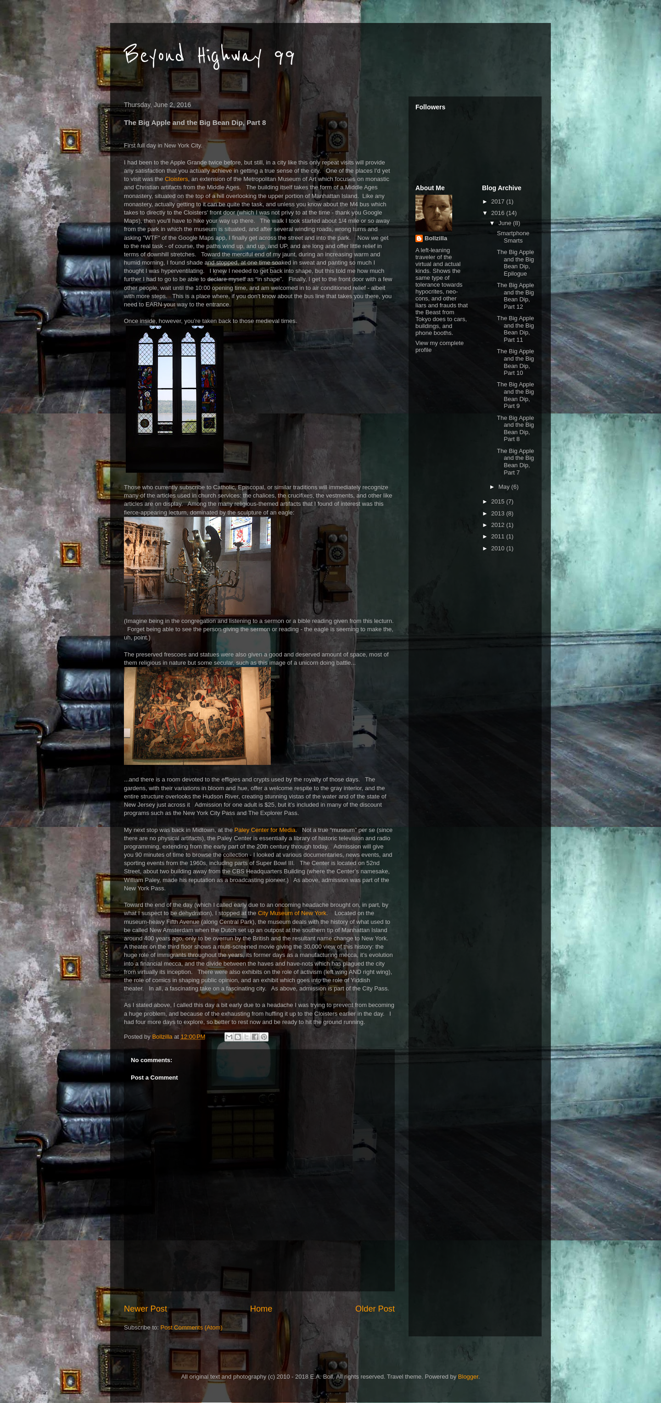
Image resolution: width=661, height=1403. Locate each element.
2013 (498, 513)
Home (261, 1308)
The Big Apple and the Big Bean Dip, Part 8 (515, 428)
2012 (498, 524)
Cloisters (176, 178)
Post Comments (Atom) (192, 1327)
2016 (498, 212)
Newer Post (145, 1308)
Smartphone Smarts (513, 237)
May (505, 486)
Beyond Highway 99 (210, 56)
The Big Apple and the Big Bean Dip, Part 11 (515, 329)
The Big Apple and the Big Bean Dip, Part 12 (515, 296)
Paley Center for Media (265, 829)
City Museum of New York (292, 913)
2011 (498, 536)
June (506, 223)
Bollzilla (436, 238)
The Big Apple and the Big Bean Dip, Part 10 (515, 362)
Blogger (468, 1376)
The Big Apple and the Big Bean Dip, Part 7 (515, 461)
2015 (498, 501)
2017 (498, 201)
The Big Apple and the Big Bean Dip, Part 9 (515, 395)
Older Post (375, 1308)
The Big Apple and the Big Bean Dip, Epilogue (515, 263)
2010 (498, 548)
